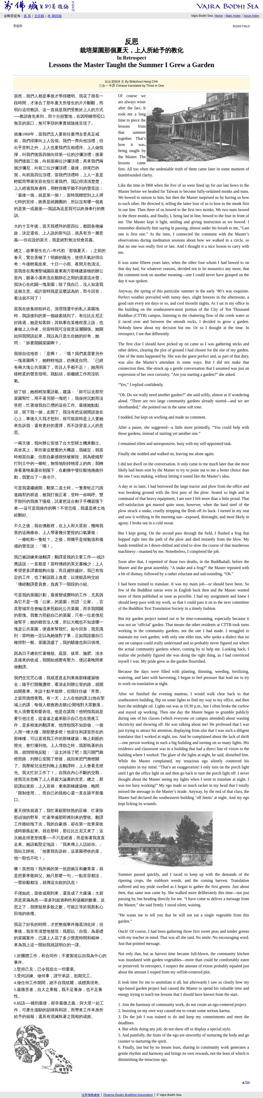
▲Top (246, 1082)
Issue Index (251, 16)
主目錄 (39, 16)
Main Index (233, 16)
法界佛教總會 (90, 1095)
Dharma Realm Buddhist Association (128, 1095)
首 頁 (27, 16)
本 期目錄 (54, 16)
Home (219, 16)
